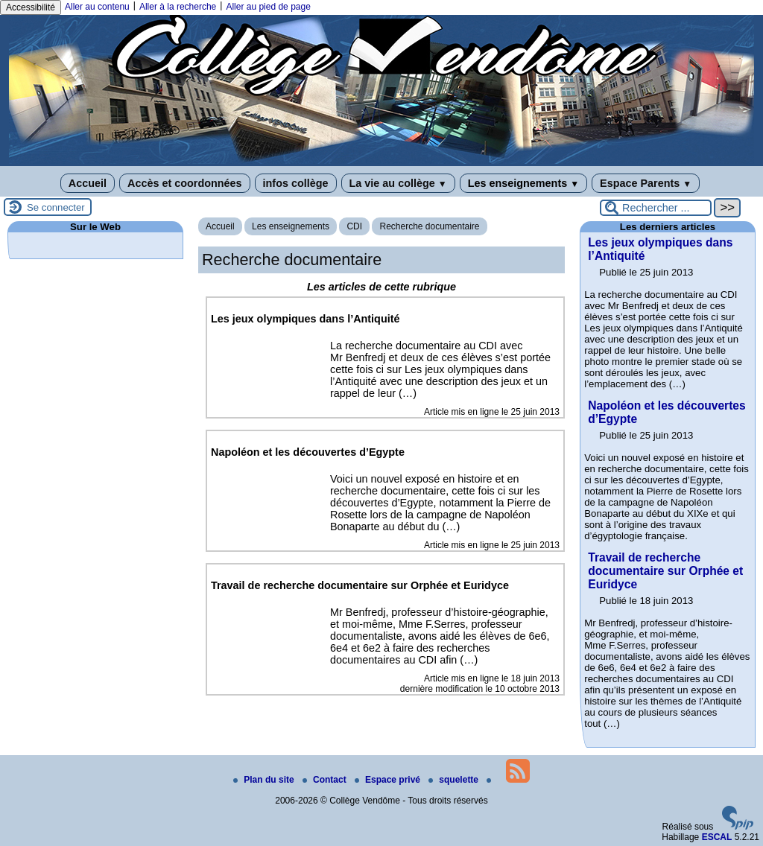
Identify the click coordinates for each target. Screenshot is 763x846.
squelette (454, 780)
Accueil (88, 183)
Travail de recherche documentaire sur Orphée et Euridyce (665, 571)
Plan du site (265, 780)
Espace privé (388, 780)
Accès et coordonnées (184, 183)
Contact (326, 780)
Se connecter (56, 207)
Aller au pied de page (268, 6)
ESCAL (717, 837)
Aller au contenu (97, 6)
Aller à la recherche (177, 6)
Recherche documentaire (429, 226)
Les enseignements (523, 183)
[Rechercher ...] (656, 208)
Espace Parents (645, 183)
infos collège (296, 183)
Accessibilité (30, 7)
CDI (354, 226)
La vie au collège (398, 183)
